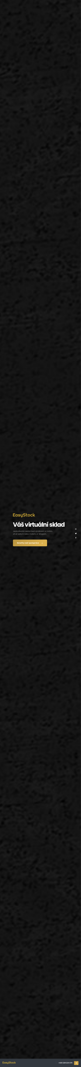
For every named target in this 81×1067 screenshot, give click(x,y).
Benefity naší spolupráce (30, 543)
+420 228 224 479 (65, 1063)
